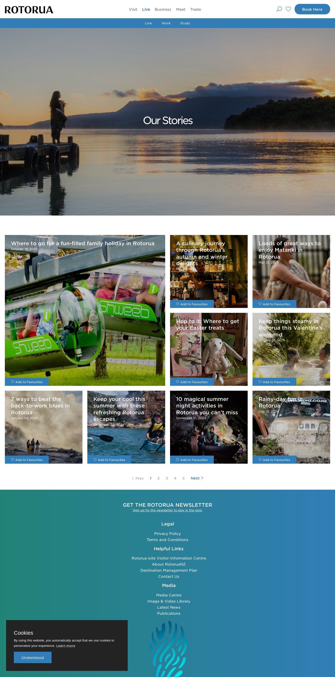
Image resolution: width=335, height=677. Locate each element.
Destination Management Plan (168, 570)
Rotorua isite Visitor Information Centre (169, 558)
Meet (180, 9)
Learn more (65, 645)
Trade (195, 9)
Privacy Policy (167, 533)
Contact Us (168, 576)
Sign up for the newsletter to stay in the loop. (167, 510)
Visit (133, 9)
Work (166, 23)
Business (163, 9)
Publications (169, 613)
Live (146, 9)
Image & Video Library (168, 601)
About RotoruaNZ (169, 564)
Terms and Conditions (167, 539)
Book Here (312, 9)
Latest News (169, 607)
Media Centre (168, 595)
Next (197, 478)
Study (185, 23)
